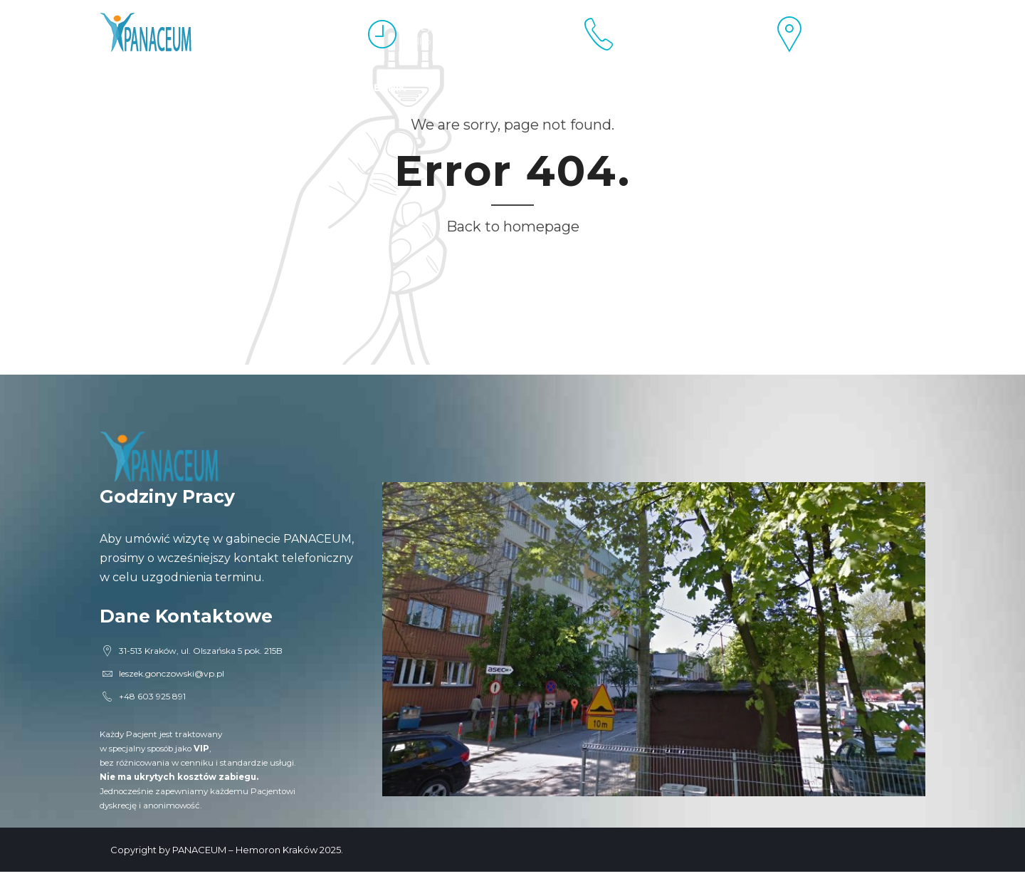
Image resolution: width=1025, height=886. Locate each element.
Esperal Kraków (150, 87)
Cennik (386, 87)
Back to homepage (512, 226)
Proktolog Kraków (283, 87)
